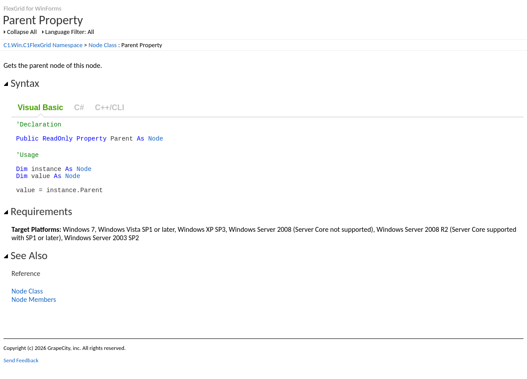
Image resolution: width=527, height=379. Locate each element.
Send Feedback (21, 372)
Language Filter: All (69, 32)
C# (79, 107)
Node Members (33, 311)
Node (155, 142)
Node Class (103, 45)
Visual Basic (40, 107)
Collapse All (22, 32)
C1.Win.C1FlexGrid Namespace (43, 45)
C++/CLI (109, 107)
